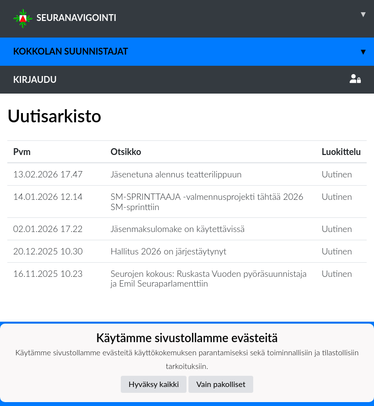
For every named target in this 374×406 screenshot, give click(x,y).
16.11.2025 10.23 (48, 273)
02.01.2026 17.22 (48, 228)
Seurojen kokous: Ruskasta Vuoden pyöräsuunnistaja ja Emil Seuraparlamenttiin (209, 278)
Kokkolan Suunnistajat (193, 51)
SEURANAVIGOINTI (193, 14)
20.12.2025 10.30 (48, 251)
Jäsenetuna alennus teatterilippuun (176, 174)
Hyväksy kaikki (154, 383)
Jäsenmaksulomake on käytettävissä (177, 228)
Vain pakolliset (220, 383)
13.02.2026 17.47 (48, 174)
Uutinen (337, 174)
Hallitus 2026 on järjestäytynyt (168, 251)
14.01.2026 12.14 (48, 196)
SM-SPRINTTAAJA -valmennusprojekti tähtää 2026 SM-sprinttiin (207, 201)
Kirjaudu (187, 79)
